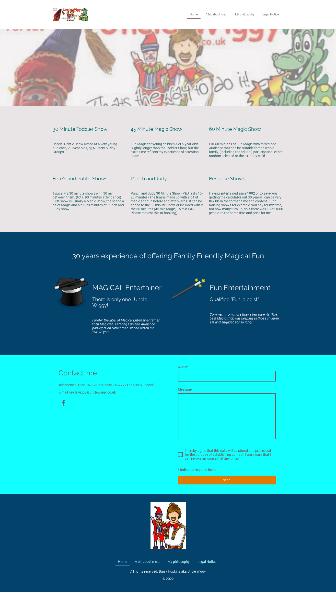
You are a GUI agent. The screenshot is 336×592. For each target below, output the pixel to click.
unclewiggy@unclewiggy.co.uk (92, 392)
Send (227, 480)
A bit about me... (216, 14)
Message (185, 389)
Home (194, 14)
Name (183, 367)
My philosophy (245, 14)
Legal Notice (270, 14)
